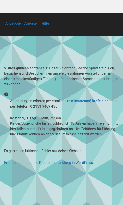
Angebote (13, 23)
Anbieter (31, 23)
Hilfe (45, 23)
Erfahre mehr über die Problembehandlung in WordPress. (49, 163)
